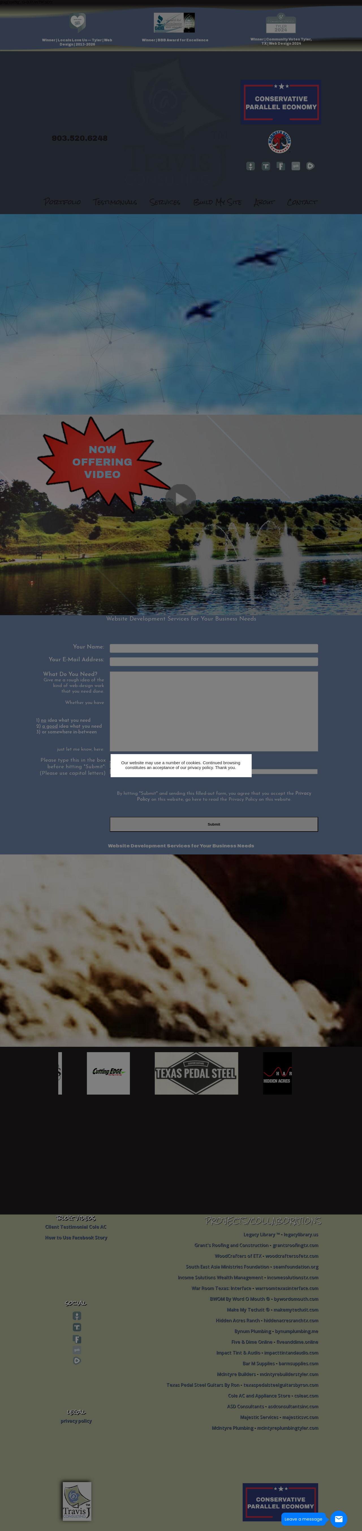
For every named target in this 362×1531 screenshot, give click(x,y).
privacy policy (200, 767)
